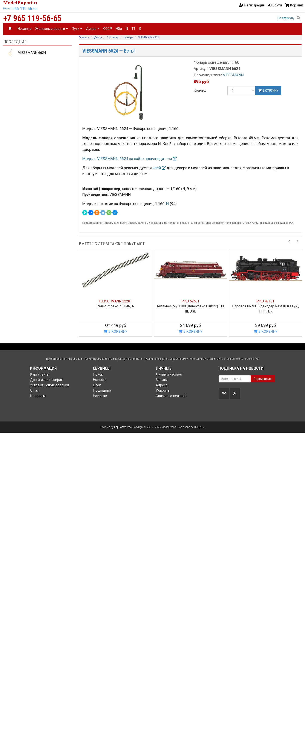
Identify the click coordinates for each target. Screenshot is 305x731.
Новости (99, 380)
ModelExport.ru (21, 2)
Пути (77, 29)
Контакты (38, 396)
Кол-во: (200, 90)
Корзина (162, 390)
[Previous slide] (289, 243)
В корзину (268, 90)
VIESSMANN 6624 (25, 52)
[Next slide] (297, 243)
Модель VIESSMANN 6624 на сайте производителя (129, 158)
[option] (115, 293)
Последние (102, 390)
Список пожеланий (171, 396)
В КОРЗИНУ (115, 331)
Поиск (98, 374)
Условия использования (49, 385)
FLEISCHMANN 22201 (115, 301)
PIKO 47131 (265, 301)
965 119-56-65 (25, 8)
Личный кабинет (169, 374)
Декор (93, 29)
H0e (119, 29)
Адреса (161, 385)
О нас (34, 390)
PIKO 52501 (190, 301)
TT (133, 29)
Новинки (24, 29)
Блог (97, 385)
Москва (7, 8)
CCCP (107, 29)
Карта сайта (39, 374)
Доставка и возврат (46, 380)
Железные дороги (51, 29)
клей (159, 168)
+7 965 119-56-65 (32, 18)
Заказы (162, 380)
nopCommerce (123, 427)
